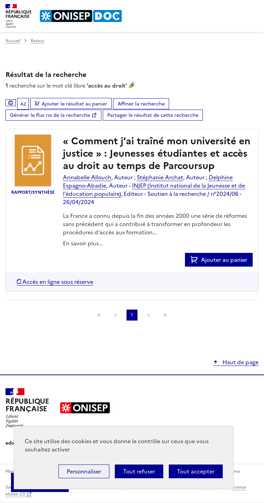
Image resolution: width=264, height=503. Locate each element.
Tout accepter (195, 471)
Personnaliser (84, 471)
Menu (254, 8)
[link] (99, 315)
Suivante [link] (148, 315)
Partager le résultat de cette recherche (152, 115)
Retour (37, 41)
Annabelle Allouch (87, 177)
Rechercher (241, 8)
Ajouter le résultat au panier (74, 104)
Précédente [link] (115, 315)
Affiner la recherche (141, 104)
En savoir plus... (83, 243)
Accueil (13, 41)
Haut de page (239, 362)
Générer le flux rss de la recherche (50, 115)
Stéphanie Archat (160, 177)
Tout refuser (139, 471)
